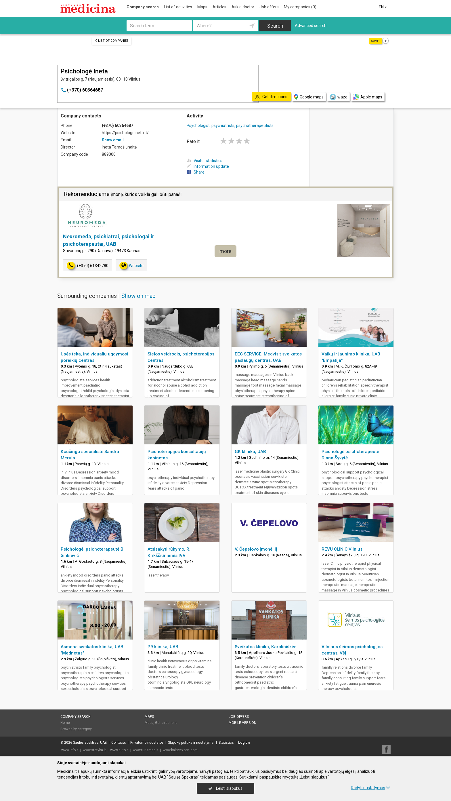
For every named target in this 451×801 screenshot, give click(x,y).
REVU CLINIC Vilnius (342, 549)
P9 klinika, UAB (163, 646)
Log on (244, 743)
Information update (208, 166)
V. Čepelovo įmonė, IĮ (256, 549)
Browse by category (76, 729)
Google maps (309, 97)
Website (131, 265)
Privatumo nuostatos (147, 743)
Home (65, 723)
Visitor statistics (204, 160)
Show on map (138, 295)
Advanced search (310, 25)
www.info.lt (70, 750)
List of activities (178, 7)
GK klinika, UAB (250, 451)
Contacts (118, 743)
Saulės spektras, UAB (90, 743)
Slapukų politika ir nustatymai (191, 743)
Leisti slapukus (225, 788)
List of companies (112, 41)
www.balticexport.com (180, 750)
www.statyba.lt (94, 750)
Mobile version (242, 723)
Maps (202, 7)
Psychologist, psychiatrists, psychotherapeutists (230, 125)
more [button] (225, 251)
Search (275, 26)
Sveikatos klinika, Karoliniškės (265, 646)
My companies (300, 7)
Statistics (226, 743)
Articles (219, 7)
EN (383, 7)
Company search (143, 7)
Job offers (269, 7)
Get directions (166, 723)
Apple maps (367, 97)
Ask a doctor (243, 7)
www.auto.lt (119, 750)
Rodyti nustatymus (370, 787)
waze (338, 97)
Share (196, 172)
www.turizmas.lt (145, 750)
